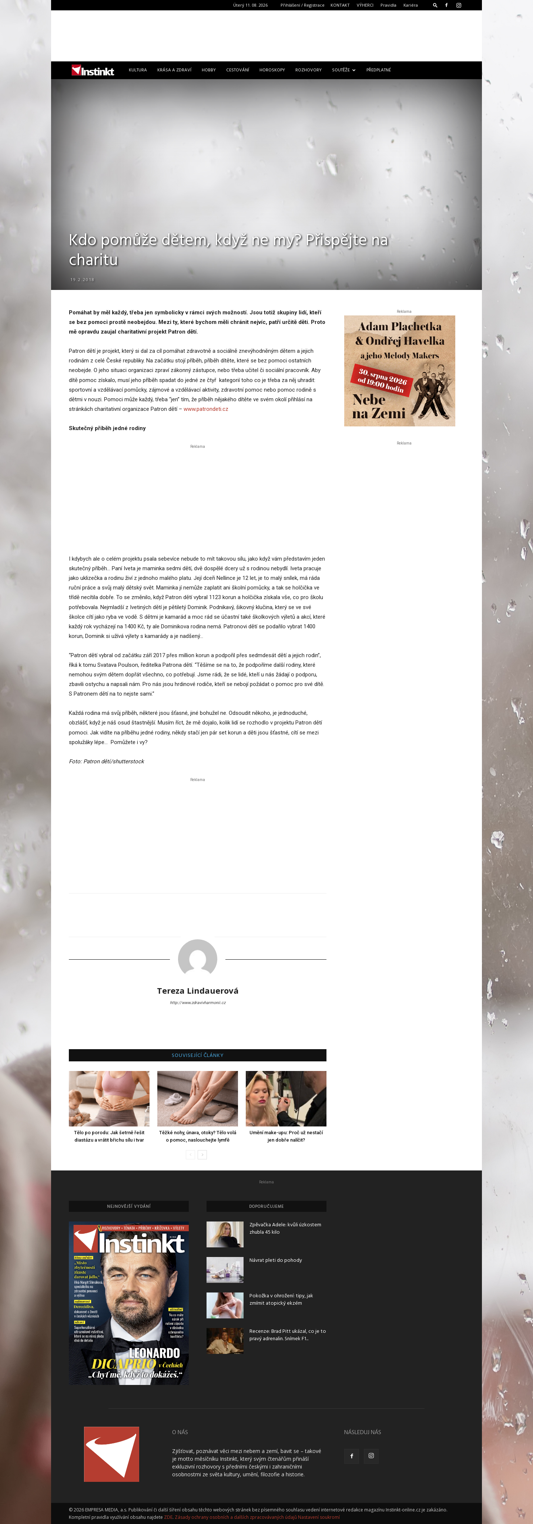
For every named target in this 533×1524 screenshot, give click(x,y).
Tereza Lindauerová (198, 990)
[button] (435, 5)
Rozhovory (308, 70)
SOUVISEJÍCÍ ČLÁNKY (198, 1055)
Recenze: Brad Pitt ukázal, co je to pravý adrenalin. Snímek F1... (287, 1335)
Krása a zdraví (174, 70)
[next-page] (202, 1154)
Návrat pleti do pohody (275, 1260)
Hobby (209, 70)
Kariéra (410, 5)
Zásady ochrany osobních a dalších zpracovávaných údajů (236, 1517)
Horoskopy (272, 70)
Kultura (138, 70)
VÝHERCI (365, 5)
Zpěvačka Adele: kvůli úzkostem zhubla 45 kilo (285, 1229)
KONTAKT (340, 5)
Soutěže (344, 70)
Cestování (237, 70)
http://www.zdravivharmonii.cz (197, 1002)
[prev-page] (190, 1154)
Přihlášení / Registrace (303, 5)
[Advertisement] (266, 36)
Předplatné (378, 70)
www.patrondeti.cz (206, 409)
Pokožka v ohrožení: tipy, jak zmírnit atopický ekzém (281, 1300)
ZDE (168, 1517)
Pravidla (388, 5)
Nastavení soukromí (319, 1517)
